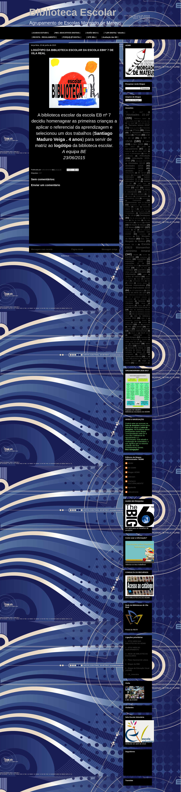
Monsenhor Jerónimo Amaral (135, 320)
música (127, 322)
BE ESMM (132, 468)
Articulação (145, 156)
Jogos (138, 279)
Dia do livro (135, 220)
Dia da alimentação (136, 218)
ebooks (127, 229)
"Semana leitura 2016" (139, 125)
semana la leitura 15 (135, 352)
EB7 (142, 227)
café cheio (142, 183)
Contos (127, 207)
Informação (130, 274)
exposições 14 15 (131, 266)
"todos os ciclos (134, 128)
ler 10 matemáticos (137, 290)
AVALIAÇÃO (129, 173)
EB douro (129, 227)
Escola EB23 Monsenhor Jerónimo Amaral (137, 247)
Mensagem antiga (109, 249)
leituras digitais (142, 283)
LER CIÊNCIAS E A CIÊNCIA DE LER (137, 295)
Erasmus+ (128, 236)
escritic (145, 254)
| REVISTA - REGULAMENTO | (44, 37)
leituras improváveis (135, 285)
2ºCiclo (147, 130)
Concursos (137, 200)
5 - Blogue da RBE (132, 664)
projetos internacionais (138, 331)
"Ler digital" (131, 123)
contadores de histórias (138, 205)
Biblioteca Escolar (72, 12)
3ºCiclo (137, 135)
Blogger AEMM (134, 472)
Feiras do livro (141, 268)
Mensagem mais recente (42, 249)
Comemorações (141, 196)
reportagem (144, 337)
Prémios (138, 329)
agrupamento (131, 149)
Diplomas (139, 222)
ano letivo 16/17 (141, 151)
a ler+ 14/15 (137, 144)
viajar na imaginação (141, 363)
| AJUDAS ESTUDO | (40, 33)
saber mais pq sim (132, 341)
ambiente (128, 151)
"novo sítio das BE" (144, 123)
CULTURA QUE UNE (141, 211)
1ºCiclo (136, 130)
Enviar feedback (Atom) (78, 256)
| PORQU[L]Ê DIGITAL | (71, 37)
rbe (126, 333)
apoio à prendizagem (133, 153)
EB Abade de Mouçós (137, 225)
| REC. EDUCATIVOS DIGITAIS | (67, 33)
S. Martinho (144, 339)
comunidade (146, 198)
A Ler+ (146, 141)
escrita (135, 255)
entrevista (143, 234)
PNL (129, 327)
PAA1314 (129, 324)
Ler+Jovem (129, 301)
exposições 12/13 (134, 261)
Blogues (127, 175)
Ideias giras (129, 272)
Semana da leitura (143, 346)
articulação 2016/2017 (143, 161)
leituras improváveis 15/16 (137, 288)
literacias (141, 301)
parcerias (146, 324)
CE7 (40, 173)
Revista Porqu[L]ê (131, 339)
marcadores (129, 305)
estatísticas (143, 257)
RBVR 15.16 (145, 333)
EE (135, 230)
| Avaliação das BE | (110, 37)
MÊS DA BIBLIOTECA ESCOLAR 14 (137, 306)
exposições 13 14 (134, 263)
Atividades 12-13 (136, 163)
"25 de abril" (134, 112)
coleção (130, 196)
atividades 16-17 (134, 171)
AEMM (130, 463)
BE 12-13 (142, 173)
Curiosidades (130, 213)
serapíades (129, 354)
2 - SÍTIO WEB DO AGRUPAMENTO (132, 649)
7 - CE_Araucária (132, 674)
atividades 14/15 (134, 168)
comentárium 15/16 (132, 198)
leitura (130, 283)
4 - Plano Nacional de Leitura (136, 660)
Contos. (136, 207)
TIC (147, 356)
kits (149, 281)
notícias (144, 322)
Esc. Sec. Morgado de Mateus (137, 240)
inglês (145, 274)
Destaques (145, 215)
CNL (148, 194)
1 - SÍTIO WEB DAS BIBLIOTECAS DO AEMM (135, 642)
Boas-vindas (137, 175)
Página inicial (77, 249)
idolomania (141, 272)
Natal (136, 322)
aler (146, 149)
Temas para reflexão (133, 356)
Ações (144, 146)
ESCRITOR (129, 257)
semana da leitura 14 (137, 348)
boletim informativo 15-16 (137, 180)
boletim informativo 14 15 (137, 178)
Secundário (135, 344)
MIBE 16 (144, 318)
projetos (147, 329)
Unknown (131, 477)
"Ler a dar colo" (145, 121)
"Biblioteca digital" (140, 118)
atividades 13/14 (134, 166)
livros (143, 303)
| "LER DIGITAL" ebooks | (114, 33)
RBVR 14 (134, 333)
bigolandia (132, 487)
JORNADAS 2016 (138, 281)
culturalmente (133, 492)
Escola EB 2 (130, 244)
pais (139, 324)
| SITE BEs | (91, 37)
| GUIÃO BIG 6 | (92, 33)
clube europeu (139, 194)
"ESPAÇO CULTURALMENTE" (136, 482)
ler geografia (142, 299)
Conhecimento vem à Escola (137, 202)
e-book (147, 222)
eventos (128, 259)
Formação (129, 270)
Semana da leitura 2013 (135, 350)
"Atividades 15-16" (137, 114)
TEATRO (143, 354)
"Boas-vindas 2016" (131, 121)
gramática (142, 270)
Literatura (129, 303)
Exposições (141, 259)
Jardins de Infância (133, 277)
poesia (139, 327)
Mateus (140, 305)
